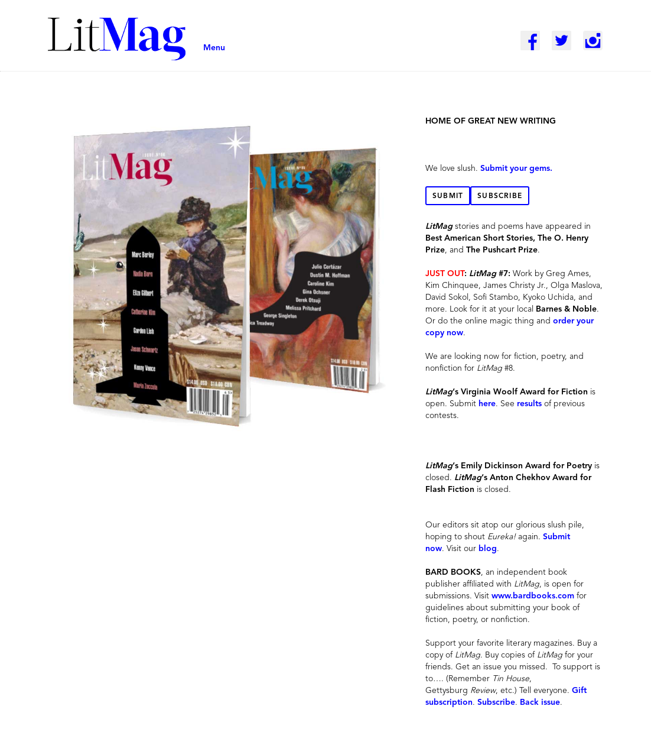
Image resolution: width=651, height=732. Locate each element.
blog (488, 549)
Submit (447, 196)
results (529, 404)
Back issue (540, 702)
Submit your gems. (516, 168)
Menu (214, 48)
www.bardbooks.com (532, 596)
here (487, 404)
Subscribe (499, 196)
